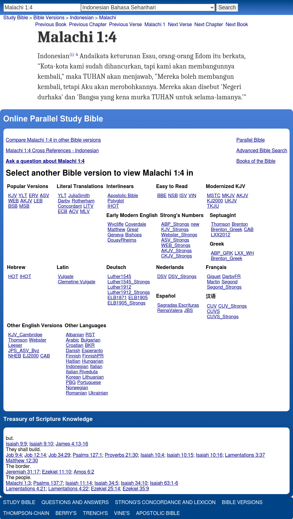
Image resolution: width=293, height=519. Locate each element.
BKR (90, 345)
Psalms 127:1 (87, 455)
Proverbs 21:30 (121, 455)
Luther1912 (119, 287)
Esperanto (92, 350)
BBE (162, 195)
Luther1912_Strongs (128, 292)
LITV (88, 206)
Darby (64, 201)
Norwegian (77, 387)
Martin (213, 282)
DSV (162, 276)
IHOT (113, 206)
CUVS (213, 311)
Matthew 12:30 (22, 460)
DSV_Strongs (182, 276)
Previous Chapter (88, 24)
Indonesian (81, 17)
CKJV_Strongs (176, 256)
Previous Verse (125, 24)
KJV (12, 195)
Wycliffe (115, 224)
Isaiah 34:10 (134, 483)
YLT (22, 195)
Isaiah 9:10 (41, 443)
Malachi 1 (154, 24)
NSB (173, 195)
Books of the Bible (256, 161)
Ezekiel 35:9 (136, 488)
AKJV (26, 201)
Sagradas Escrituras (178, 305)
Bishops (133, 235)
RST (90, 335)
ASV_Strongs (175, 240)
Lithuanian (93, 377)
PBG (71, 382)
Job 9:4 (14, 455)
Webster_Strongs (179, 235)
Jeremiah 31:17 (23, 471)
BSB (12, 206)
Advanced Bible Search (261, 150)
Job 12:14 (35, 455)
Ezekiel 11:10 (56, 471)
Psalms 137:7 (48, 483)
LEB (38, 201)
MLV (85, 211)
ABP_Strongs (175, 224)
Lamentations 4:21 (26, 488)
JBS (188, 310)
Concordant (70, 206)
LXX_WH (244, 253)
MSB (24, 206)
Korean (73, 377)
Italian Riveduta (82, 372)
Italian (96, 366)
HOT (13, 276)
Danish (73, 350)
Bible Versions (48, 17)
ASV (44, 195)
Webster (37, 340)
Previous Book (51, 24)
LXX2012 (220, 235)
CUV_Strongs (232, 306)
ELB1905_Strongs (126, 303)
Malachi (107, 17)
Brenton (240, 224)
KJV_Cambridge (25, 335)
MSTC (213, 195)
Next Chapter (208, 24)
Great (132, 229)
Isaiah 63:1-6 (164, 483)
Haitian (73, 361)
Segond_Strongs (224, 287)
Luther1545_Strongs (128, 282)
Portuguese (89, 382)
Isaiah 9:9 (16, 443)
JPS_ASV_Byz (23, 350)
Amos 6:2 (84, 471)
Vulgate (65, 276)
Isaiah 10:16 (209, 455)
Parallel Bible (250, 140)
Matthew (116, 229)
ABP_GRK (222, 253)
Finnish (73, 356)
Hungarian (92, 361)
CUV (212, 306)
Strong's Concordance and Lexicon (165, 502)
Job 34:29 (59, 455)
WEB (13, 201)
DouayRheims (121, 240)
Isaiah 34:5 (106, 483)
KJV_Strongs (175, 229)
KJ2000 (215, 201)
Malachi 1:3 (18, 483)
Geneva (115, 235)
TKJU (213, 206)
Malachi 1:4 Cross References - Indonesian (52, 150)
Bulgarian (90, 340)
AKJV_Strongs (176, 250)
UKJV (231, 201)
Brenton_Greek (226, 229)
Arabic (72, 340)
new (195, 224)
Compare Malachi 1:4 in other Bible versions (53, 140)
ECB (62, 211)
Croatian (74, 345)
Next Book (236, 24)
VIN (192, 195)
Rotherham (83, 201)
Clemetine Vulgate (76, 282)
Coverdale (135, 224)
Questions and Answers (75, 502)
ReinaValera (169, 310)
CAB (248, 229)
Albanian (75, 335)
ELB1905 (138, 297)
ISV (183, 195)
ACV (73, 211)
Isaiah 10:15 (180, 455)
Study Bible (15, 17)
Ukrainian (98, 393)
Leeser (15, 345)
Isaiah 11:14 (78, 483)
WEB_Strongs (176, 245)
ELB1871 (117, 297)
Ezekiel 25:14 (105, 488)
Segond (229, 282)
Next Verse (180, 24)
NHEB (14, 356)
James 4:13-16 (72, 443)
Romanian (76, 393)
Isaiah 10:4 (152, 455)
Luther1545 (119, 276)
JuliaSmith (79, 195)
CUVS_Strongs (223, 316)
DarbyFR (231, 276)
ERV (33, 195)
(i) (71, 54)
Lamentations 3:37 (245, 455)
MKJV (228, 195)
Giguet (214, 276)
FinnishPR (93, 356)
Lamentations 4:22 (68, 488)
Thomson (220, 224)
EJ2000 (31, 356)
